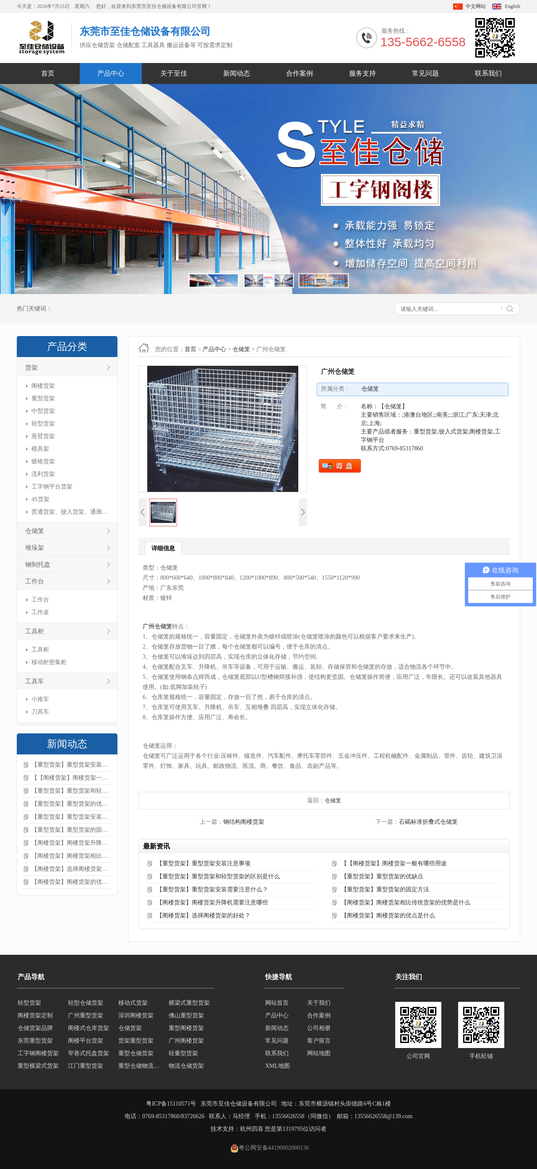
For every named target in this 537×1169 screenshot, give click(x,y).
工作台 (34, 581)
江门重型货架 (85, 1066)
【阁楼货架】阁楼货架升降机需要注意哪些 (71, 843)
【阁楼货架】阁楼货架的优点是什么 (71, 882)
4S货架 (40, 499)
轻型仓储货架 (85, 1003)
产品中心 (110, 73)
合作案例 (299, 73)
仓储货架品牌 (35, 1028)
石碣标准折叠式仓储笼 (428, 822)
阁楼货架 (43, 386)
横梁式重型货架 (189, 1003)
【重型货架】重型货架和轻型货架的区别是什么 (71, 791)
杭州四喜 (251, 1129)
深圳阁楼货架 (136, 1015)
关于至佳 (173, 73)
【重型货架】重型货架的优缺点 (71, 804)
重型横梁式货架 (38, 1066)
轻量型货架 (183, 1053)
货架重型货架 (136, 1041)
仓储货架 (130, 1028)
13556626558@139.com (384, 1116)
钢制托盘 (37, 564)
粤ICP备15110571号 (171, 1104)
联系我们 (488, 73)
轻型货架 (43, 423)
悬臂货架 (43, 436)
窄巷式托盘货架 (88, 1053)
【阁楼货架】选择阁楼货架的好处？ (71, 869)
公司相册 (319, 1028)
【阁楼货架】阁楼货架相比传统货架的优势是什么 (71, 856)
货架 (31, 367)
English (512, 6)
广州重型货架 (85, 1015)
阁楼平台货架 (85, 1041)
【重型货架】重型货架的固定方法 (71, 830)
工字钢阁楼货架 (38, 1053)
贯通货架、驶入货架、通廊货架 (70, 512)
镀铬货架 (43, 461)
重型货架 (43, 398)
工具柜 (34, 631)
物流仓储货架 (186, 1066)
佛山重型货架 (186, 1015)
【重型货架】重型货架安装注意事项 (71, 765)
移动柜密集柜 (49, 662)
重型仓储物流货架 (141, 1066)
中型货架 (43, 411)
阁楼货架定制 (35, 1015)
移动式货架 (133, 1003)
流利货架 (43, 474)
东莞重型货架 (35, 1041)
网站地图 (319, 1053)
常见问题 (425, 73)
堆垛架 (34, 547)
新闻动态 (236, 73)
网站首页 (277, 1003)
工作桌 (40, 612)
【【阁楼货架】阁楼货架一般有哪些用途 (71, 778)
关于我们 (319, 1003)
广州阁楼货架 (186, 1041)
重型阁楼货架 (186, 1028)
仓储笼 (34, 531)
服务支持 (362, 73)
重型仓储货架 (136, 1053)
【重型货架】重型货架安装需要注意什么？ (71, 817)
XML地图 (277, 1066)
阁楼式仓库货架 (88, 1028)
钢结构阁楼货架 (243, 822)
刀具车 (40, 712)
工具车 (34, 681)
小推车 (40, 699)
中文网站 (476, 6)
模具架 (40, 449)
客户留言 (319, 1041)
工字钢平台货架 (52, 486)
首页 (48, 73)
